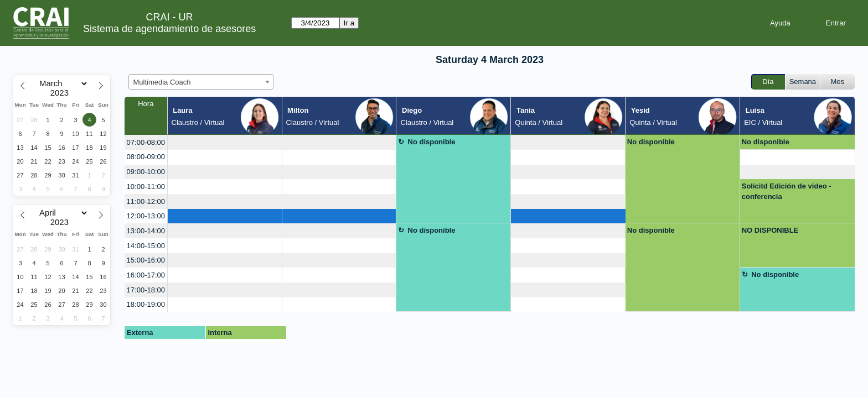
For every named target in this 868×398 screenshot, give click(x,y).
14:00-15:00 (146, 246)
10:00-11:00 (146, 186)
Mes (838, 81)
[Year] (62, 92)
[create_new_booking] (225, 142)
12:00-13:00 (146, 216)
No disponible (432, 142)
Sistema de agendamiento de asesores (169, 28)
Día (767, 81)
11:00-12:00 (146, 201)
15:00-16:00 (146, 260)
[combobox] (200, 82)
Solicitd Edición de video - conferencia (786, 191)
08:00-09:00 (146, 157)
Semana (802, 81)
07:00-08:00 (146, 142)
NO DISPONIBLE (770, 230)
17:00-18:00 (146, 290)
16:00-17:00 (146, 275)
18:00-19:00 (146, 304)
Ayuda (780, 23)
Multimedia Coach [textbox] (162, 82)
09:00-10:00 (146, 171)
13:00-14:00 (146, 231)
